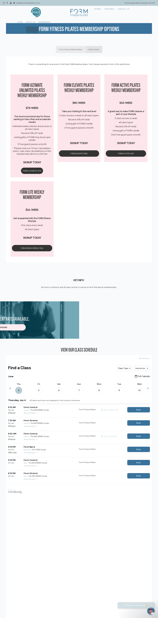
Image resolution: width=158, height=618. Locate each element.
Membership (58, 12)
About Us (43, 12)
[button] (79, 575)
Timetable (110, 12)
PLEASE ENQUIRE (79, 318)
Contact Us (125, 12)
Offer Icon (19, 12)
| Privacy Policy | (79, 601)
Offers (97, 12)
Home (32, 12)
